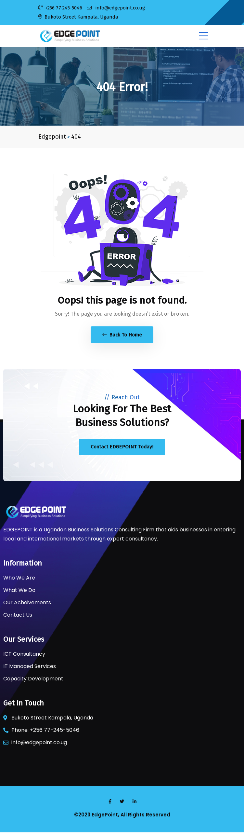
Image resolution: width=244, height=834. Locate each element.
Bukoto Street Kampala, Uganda (78, 17)
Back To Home (122, 335)
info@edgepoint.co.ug (116, 8)
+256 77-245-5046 (60, 8)
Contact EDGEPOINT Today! (122, 448)
